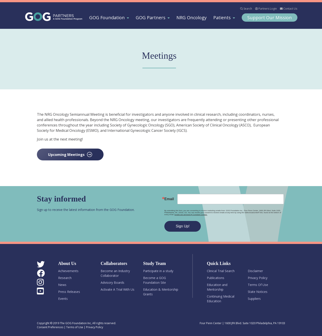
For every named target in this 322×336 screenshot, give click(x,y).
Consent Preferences (50, 327)
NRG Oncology (191, 18)
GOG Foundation (107, 18)
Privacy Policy (257, 278)
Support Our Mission (269, 18)
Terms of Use (74, 327)
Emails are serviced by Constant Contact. (192, 215)
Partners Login (266, 8)
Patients (222, 18)
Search (246, 8)
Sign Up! (184, 226)
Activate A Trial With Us (117, 289)
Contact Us (288, 8)
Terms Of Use (258, 285)
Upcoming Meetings (66, 154)
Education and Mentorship (217, 287)
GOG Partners (150, 18)
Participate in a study (158, 271)
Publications (215, 278)
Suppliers (254, 298)
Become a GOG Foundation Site (154, 280)
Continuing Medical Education (220, 298)
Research (65, 278)
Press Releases (69, 292)
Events (63, 298)
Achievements (68, 271)
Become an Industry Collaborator (115, 273)
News (62, 285)
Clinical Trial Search (221, 271)
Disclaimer (255, 271)
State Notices (257, 292)
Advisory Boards (112, 282)
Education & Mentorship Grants (160, 291)
